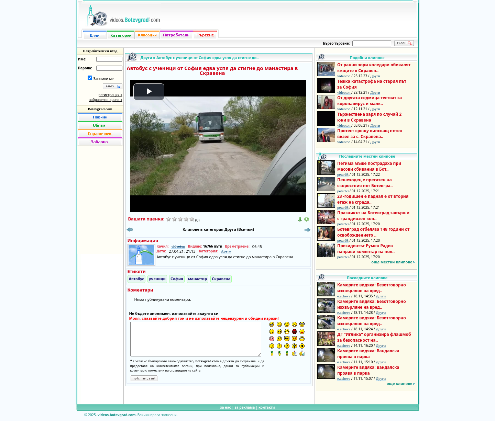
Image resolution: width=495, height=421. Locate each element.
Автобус (136, 278)
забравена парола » (105, 99)
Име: (82, 59)
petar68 (343, 174)
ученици (157, 278)
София (176, 278)
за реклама (245, 407)
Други (146, 57)
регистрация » (110, 94)
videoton (178, 246)
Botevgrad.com (100, 109)
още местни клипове (391, 261)
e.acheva (343, 296)
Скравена (221, 278)
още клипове (399, 383)
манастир (197, 278)
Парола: (85, 68)
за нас (225, 407)
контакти (266, 407)
